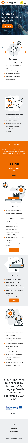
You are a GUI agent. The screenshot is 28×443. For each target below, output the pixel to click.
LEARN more (7, 26)
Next (27, 409)
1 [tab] (11, 413)
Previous (1, 409)
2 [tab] (14, 413)
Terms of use (14, 432)
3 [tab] (16, 413)
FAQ (14, 424)
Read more (14, 175)
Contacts (14, 428)
